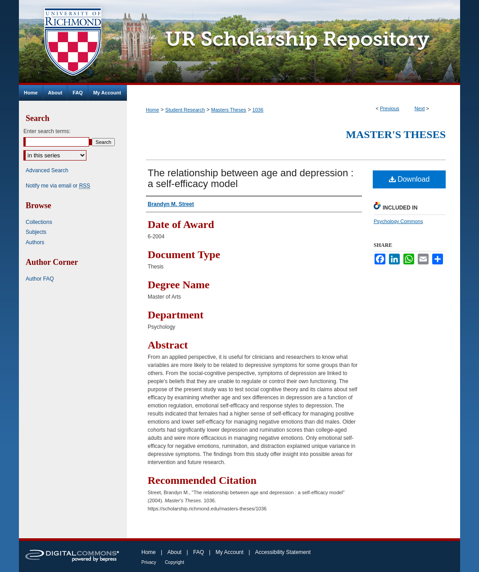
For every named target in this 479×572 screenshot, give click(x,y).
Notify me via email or (58, 186)
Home (152, 109)
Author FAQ (40, 279)
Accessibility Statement (283, 552)
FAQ (198, 552)
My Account (230, 552)
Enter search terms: (47, 131)
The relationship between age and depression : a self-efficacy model (250, 178)
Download (409, 179)
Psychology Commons (398, 221)
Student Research (185, 109)
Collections (39, 222)
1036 (258, 109)
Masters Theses (228, 109)
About (174, 552)
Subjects (36, 232)
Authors (35, 242)
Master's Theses (396, 134)
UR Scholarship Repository (293, 42)
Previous (389, 108)
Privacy (148, 562)
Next (420, 108)
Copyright (174, 562)
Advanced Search (47, 170)
